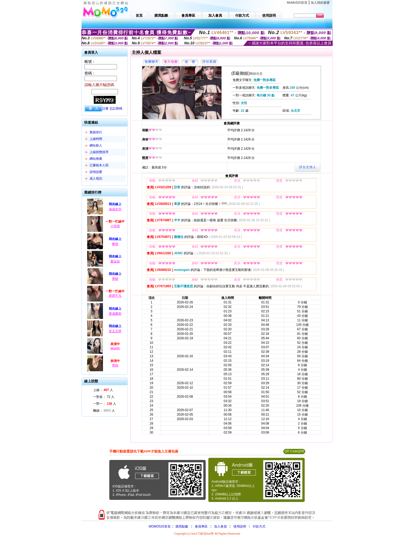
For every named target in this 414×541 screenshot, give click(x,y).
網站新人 (96, 145)
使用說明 (239, 526)
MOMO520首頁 (160, 526)
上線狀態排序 (99, 152)
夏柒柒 (115, 261)
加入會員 (220, 526)
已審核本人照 (99, 165)
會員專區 (201, 526)
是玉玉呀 (115, 331)
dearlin (115, 348)
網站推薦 (96, 159)
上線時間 (96, 139)
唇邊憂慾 (115, 314)
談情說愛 (96, 172)
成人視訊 (96, 178)
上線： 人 (103, 390)
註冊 (105, 108)
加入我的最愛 (320, 2)
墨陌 (115, 365)
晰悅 (115, 244)
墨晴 (115, 279)
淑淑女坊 (115, 209)
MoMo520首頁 (297, 2)
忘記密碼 (116, 108)
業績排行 (96, 132)
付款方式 (259, 526)
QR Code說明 (294, 451)
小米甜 (115, 226)
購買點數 (181, 526)
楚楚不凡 (115, 296)
